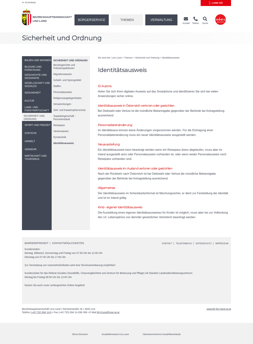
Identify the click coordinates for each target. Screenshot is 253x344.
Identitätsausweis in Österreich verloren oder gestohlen (141, 106)
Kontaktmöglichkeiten (68, 242)
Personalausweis (62, 92)
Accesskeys (29, 2)
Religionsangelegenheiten (67, 98)
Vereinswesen (61, 131)
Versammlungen (62, 104)
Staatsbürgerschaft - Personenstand (64, 118)
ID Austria (105, 86)
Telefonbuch (178, 242)
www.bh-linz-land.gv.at (219, 308)
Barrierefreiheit (36, 242)
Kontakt (160, 242)
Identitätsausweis (63, 143)
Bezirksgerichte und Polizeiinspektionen (64, 67)
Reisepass (59, 125)
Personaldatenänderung (117, 126)
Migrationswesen (62, 74)
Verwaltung (161, 20)
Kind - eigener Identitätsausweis (123, 206)
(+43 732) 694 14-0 (41, 311)
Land (216, 3)
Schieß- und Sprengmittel (67, 80)
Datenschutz (201, 242)
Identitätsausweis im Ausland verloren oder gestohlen (140, 166)
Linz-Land (117, 57)
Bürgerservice (91, 20)
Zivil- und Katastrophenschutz (69, 110)
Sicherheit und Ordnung (70, 60)
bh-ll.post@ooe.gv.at (108, 311)
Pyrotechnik (59, 137)
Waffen (57, 86)
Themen (127, 20)
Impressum (220, 242)
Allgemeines (107, 186)
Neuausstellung (110, 146)
